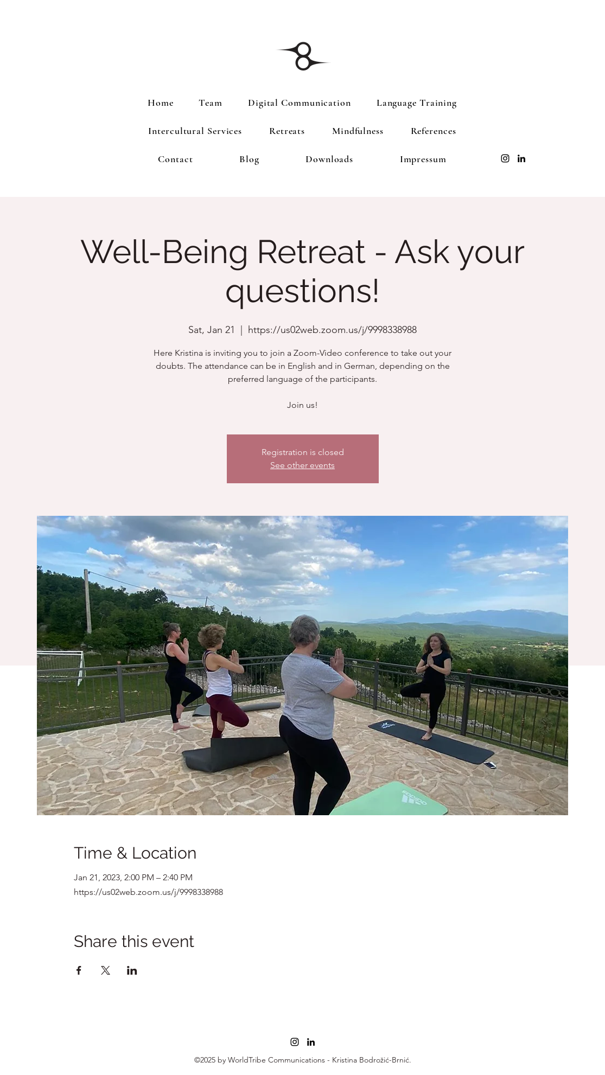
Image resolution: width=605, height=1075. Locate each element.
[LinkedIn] (521, 158)
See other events (302, 465)
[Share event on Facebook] (79, 970)
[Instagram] (505, 158)
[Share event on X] (105, 970)
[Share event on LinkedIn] (132, 970)
